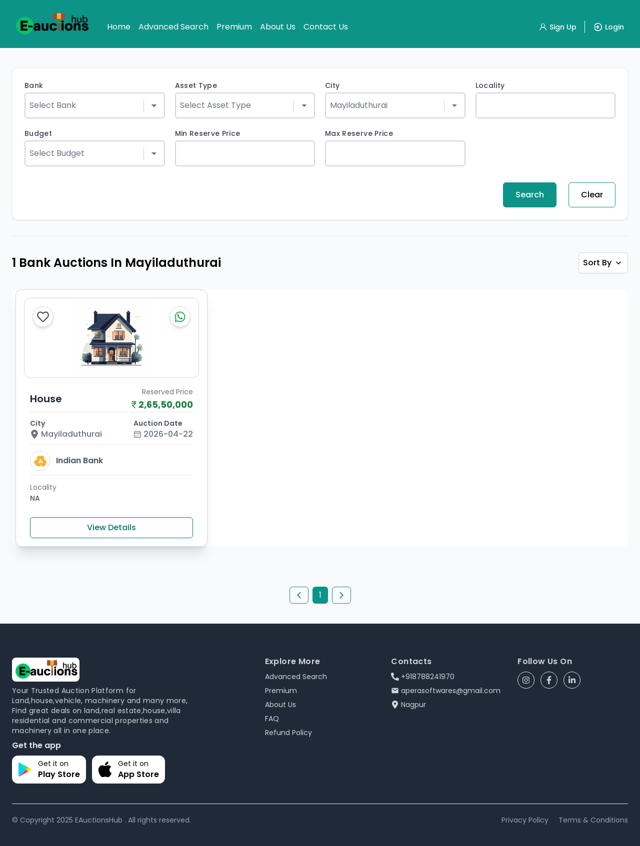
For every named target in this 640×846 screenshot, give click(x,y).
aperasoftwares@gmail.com (445, 691)
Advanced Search (173, 26)
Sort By (603, 262)
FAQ (272, 719)
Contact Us (326, 26)
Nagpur (408, 705)
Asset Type (196, 85)
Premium (234, 26)
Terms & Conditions (593, 820)
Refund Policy (288, 733)
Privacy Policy (525, 820)
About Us (278, 26)
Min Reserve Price (207, 133)
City (332, 85)
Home (118, 26)
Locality (490, 85)
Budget (38, 133)
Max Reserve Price (359, 133)
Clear (592, 194)
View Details (111, 527)
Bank (33, 85)
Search (530, 194)
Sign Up (557, 27)
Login (608, 27)
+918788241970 (422, 677)
